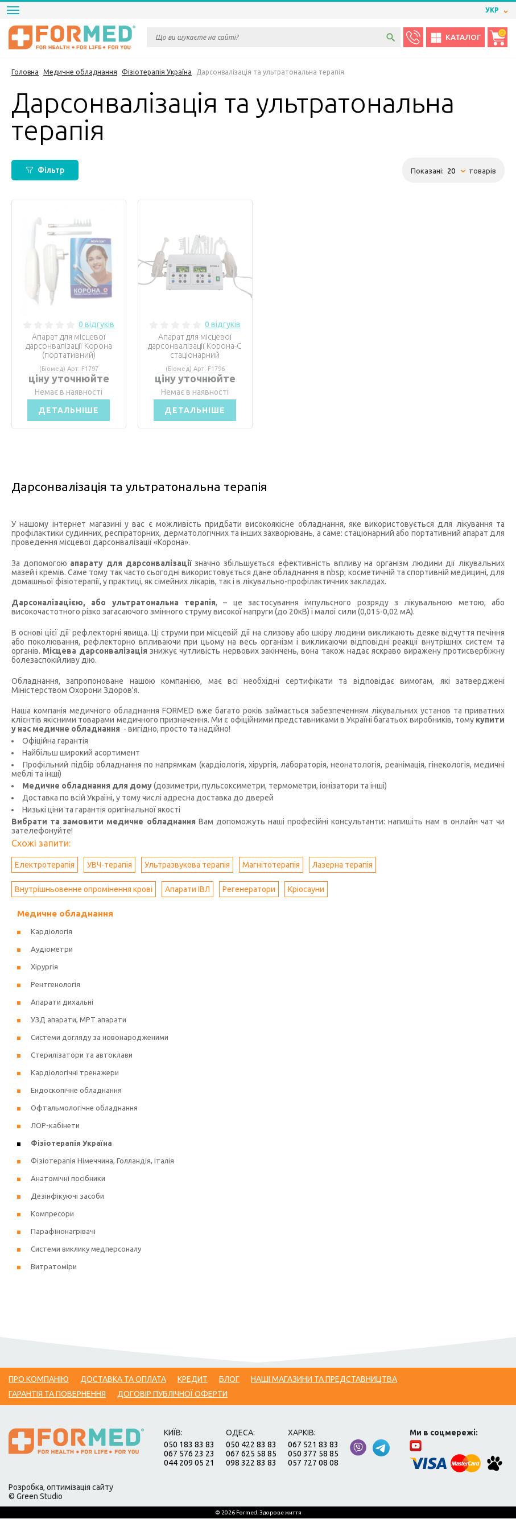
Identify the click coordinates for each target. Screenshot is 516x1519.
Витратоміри (54, 1267)
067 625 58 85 (251, 1454)
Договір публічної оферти (172, 1394)
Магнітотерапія (271, 865)
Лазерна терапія (342, 865)
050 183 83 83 (189, 1445)
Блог (229, 1379)
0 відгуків (96, 324)
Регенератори (248, 889)
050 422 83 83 (251, 1445)
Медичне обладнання (65, 914)
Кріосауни (306, 889)
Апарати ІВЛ (187, 889)
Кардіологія (51, 932)
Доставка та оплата (123, 1379)
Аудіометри (52, 949)
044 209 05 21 (189, 1463)
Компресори (52, 1214)
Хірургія (44, 967)
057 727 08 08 (313, 1463)
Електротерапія (45, 865)
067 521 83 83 (313, 1445)
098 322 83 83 (251, 1463)
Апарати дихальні (62, 1002)
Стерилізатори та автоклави (82, 1055)
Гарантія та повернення (57, 1394)
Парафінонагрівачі (63, 1232)
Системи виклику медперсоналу (86, 1249)
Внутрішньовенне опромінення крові (83, 889)
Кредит (192, 1379)
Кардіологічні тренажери (75, 1073)
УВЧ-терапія (109, 865)
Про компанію (39, 1379)
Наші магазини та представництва (324, 1379)
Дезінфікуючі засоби (67, 1196)
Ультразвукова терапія (187, 865)
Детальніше (69, 410)
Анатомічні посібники (68, 1179)
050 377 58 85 (313, 1454)
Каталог (455, 37)
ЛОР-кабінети (55, 1126)
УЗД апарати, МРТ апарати (78, 1020)
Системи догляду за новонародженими (99, 1038)
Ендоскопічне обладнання (76, 1091)
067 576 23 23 (189, 1454)
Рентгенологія (55, 985)
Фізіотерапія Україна (71, 1143)
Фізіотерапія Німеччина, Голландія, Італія (102, 1161)
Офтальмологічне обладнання (84, 1108)
